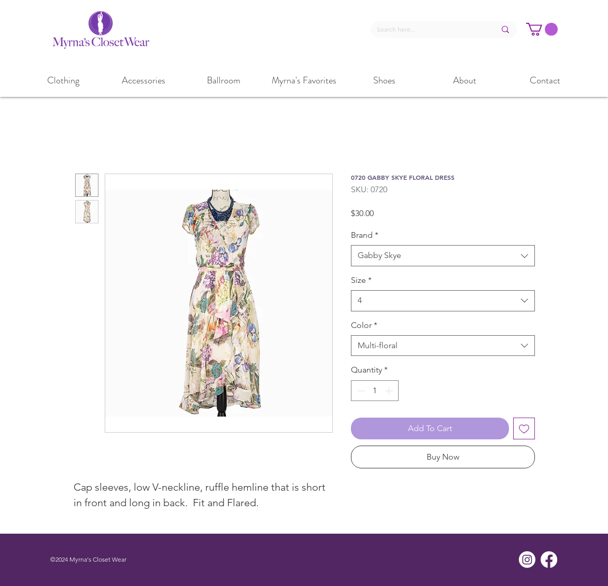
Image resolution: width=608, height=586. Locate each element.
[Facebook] (549, 559)
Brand (364, 235)
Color (364, 325)
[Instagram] (527, 559)
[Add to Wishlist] (524, 428)
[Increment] (390, 391)
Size (361, 280)
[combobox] (443, 255)
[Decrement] (359, 391)
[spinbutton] (375, 391)
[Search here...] (428, 29)
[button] (542, 29)
